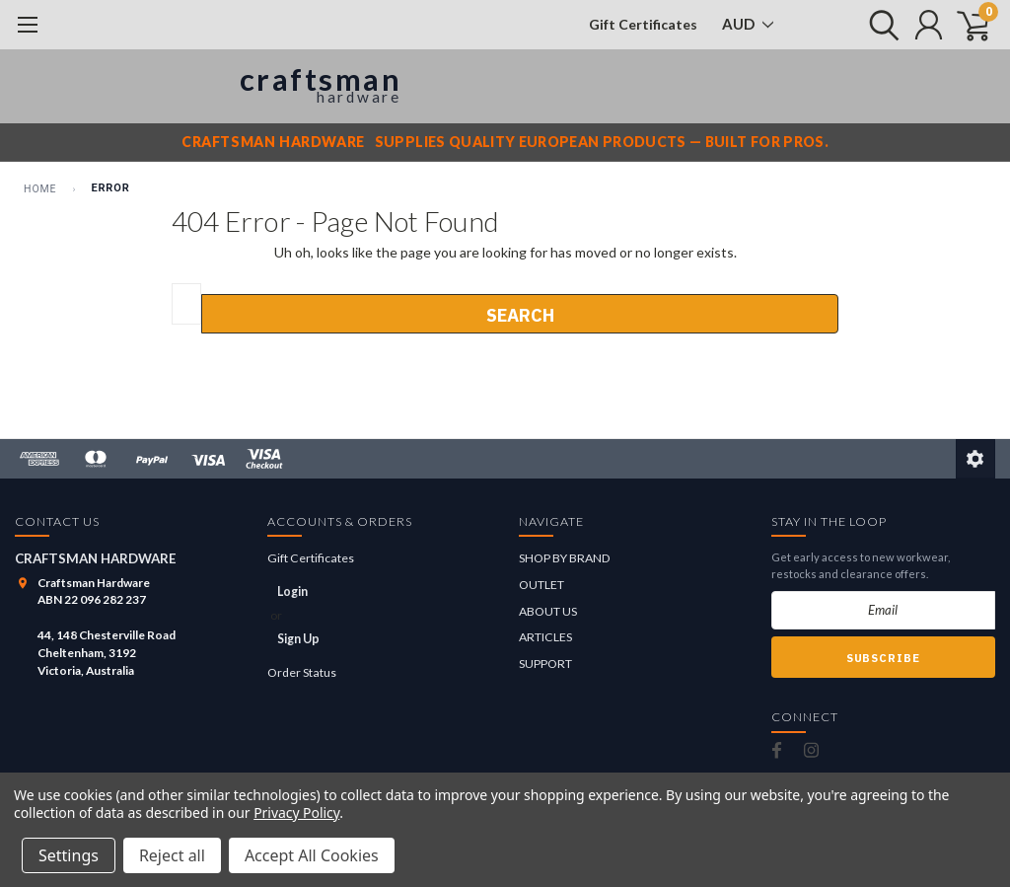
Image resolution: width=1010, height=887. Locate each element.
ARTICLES (545, 636)
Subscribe (883, 658)
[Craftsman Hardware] (211, 86)
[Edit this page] (975, 459)
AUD (747, 24)
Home (40, 189)
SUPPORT (545, 663)
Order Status (301, 672)
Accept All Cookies (312, 855)
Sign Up (298, 638)
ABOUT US (548, 611)
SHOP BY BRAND (565, 558)
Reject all (172, 855)
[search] (879, 24)
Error (110, 188)
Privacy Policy (296, 812)
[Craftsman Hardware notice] (505, 142)
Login (292, 591)
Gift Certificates (643, 24)
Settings (68, 855)
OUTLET (541, 584)
